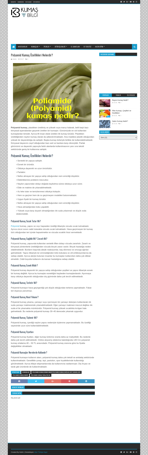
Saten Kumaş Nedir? (120, 121)
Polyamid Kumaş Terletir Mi (40, 375)
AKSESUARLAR (22, 46)
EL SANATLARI (75, 46)
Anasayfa (13, 2)
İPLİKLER (46, 46)
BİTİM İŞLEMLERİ (60, 46)
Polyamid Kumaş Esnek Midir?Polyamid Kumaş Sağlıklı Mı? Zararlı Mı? (56, 372)
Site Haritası (36, 2)
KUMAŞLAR (34, 46)
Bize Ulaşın (28, 2)
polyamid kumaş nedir (20, 375)
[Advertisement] (98, 23)
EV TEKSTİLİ (87, 46)
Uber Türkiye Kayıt (40, 452)
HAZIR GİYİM (99, 46)
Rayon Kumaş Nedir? (120, 100)
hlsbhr (21, 452)
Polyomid (15, 226)
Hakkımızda (21, 2)
